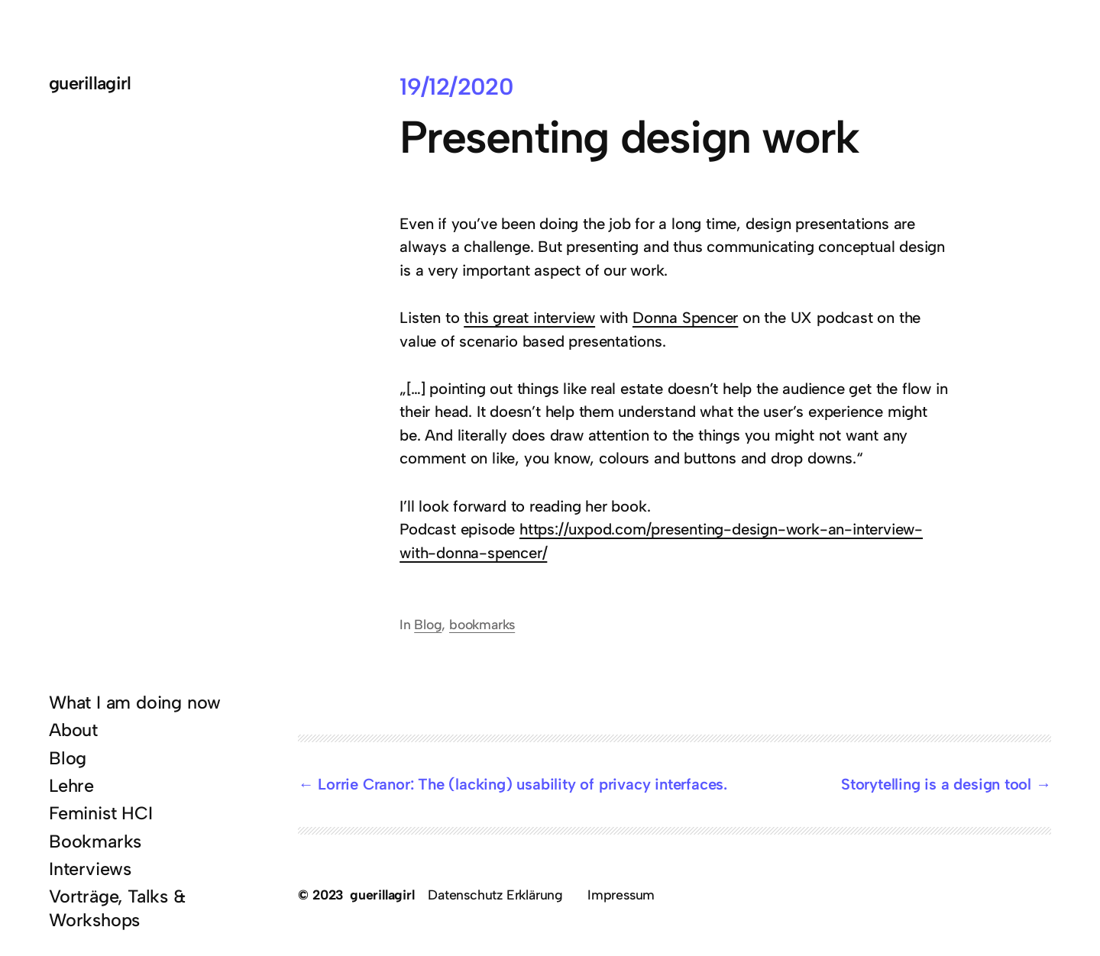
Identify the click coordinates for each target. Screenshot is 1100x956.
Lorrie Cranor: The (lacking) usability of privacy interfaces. (522, 784)
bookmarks (482, 624)
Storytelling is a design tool (936, 784)
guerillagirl (90, 83)
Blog (428, 624)
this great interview (529, 317)
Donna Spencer (685, 317)
